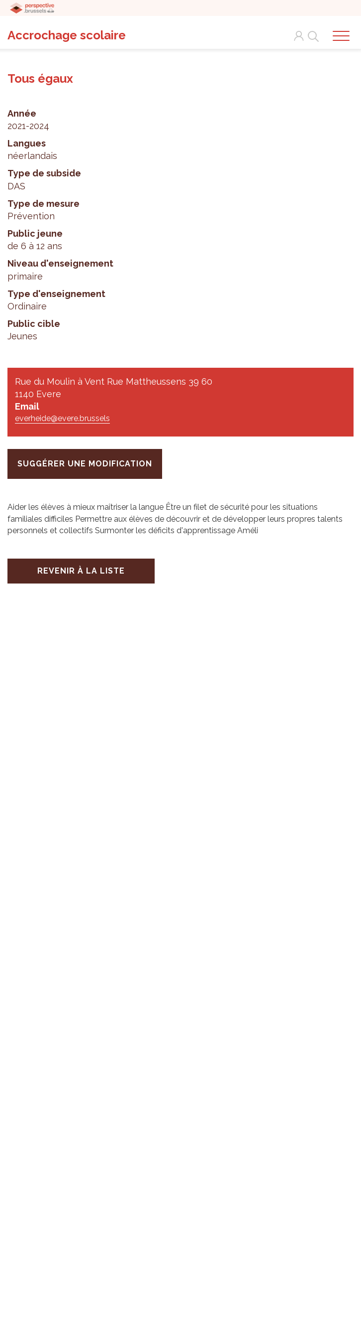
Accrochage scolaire (66, 35)
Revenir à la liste (81, 571)
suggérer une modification (84, 463)
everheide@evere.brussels (62, 418)
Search (311, 36)
